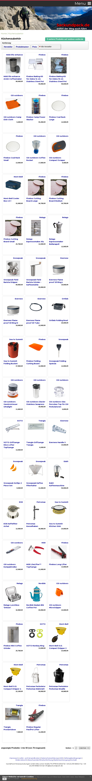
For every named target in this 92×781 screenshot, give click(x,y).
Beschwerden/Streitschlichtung (40, 760)
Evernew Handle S (57, 442)
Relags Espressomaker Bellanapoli (56, 241)
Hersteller (8, 47)
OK (4, 779)
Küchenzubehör (15, 33)
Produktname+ (22, 47)
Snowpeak (18, 258)
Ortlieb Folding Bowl (58, 320)
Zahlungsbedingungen (73, 758)
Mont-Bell (18, 177)
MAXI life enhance (14, 55)
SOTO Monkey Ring (35, 646)
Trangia (42, 421)
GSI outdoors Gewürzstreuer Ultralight (10, 404)
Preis (34, 47)
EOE (21, 502)
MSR (44, 543)
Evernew (64, 258)
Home (4, 33)
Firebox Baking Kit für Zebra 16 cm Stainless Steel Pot (58, 79)
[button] (65, 39)
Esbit (66, 461)
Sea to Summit (16, 339)
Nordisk (42, 583)
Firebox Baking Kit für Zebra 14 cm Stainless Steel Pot (35, 79)
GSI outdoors (17, 95)
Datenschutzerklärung (49, 758)
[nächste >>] (84, 748)
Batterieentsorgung (61, 760)
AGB (61, 758)
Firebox (42, 55)
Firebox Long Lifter (58, 564)
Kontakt (74, 760)
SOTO (20, 421)
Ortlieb (65, 299)
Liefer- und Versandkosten (29, 758)
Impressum (14, 758)
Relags (42, 217)
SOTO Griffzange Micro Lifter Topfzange (12, 445)
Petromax (41, 502)
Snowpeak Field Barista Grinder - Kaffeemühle (33, 282)
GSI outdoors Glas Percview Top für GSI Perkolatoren (58, 404)
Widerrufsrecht (21, 760)
